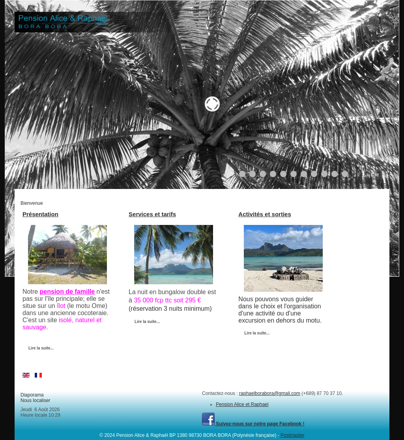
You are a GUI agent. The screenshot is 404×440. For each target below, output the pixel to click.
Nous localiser (35, 400)
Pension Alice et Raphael (242, 404)
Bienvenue (32, 203)
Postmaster (293, 435)
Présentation (40, 214)
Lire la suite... (41, 348)
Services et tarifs (152, 214)
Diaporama (32, 395)
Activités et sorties (264, 214)
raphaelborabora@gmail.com (269, 393)
